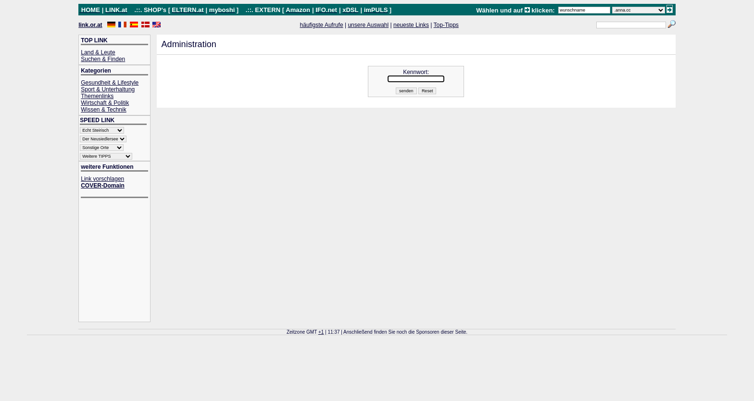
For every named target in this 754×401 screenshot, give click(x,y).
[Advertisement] (119, 261)
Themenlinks (97, 96)
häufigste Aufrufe (321, 25)
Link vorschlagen (102, 178)
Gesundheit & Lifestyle (109, 82)
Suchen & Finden (103, 59)
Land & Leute (98, 52)
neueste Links (411, 25)
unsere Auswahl (368, 25)
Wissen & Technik (103, 109)
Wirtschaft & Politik (105, 103)
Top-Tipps (446, 25)
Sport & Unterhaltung (108, 89)
